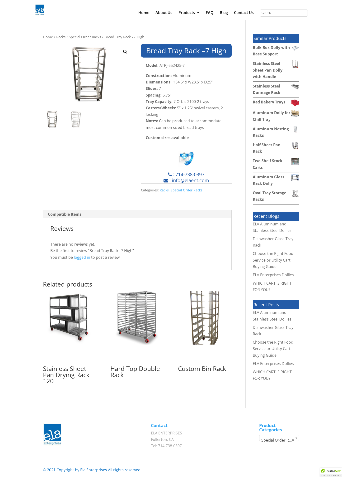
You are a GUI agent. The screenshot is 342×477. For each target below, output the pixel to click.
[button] (125, 52)
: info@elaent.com (186, 180)
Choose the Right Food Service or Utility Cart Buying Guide (273, 260)
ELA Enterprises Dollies (273, 274)
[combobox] (279, 438)
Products (186, 13)
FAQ (210, 13)
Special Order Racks (85, 36)
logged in (82, 257)
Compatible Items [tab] (64, 214)
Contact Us (244, 13)
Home (143, 13)
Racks (61, 36)
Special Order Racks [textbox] (279, 440)
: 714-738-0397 (186, 174)
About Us (163, 13)
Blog (224, 13)
